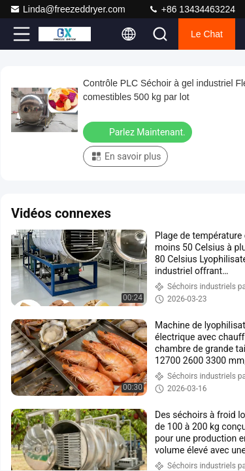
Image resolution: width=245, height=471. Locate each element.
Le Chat (207, 34)
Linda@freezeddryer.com (67, 9)
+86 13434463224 (191, 9)
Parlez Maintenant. (139, 131)
